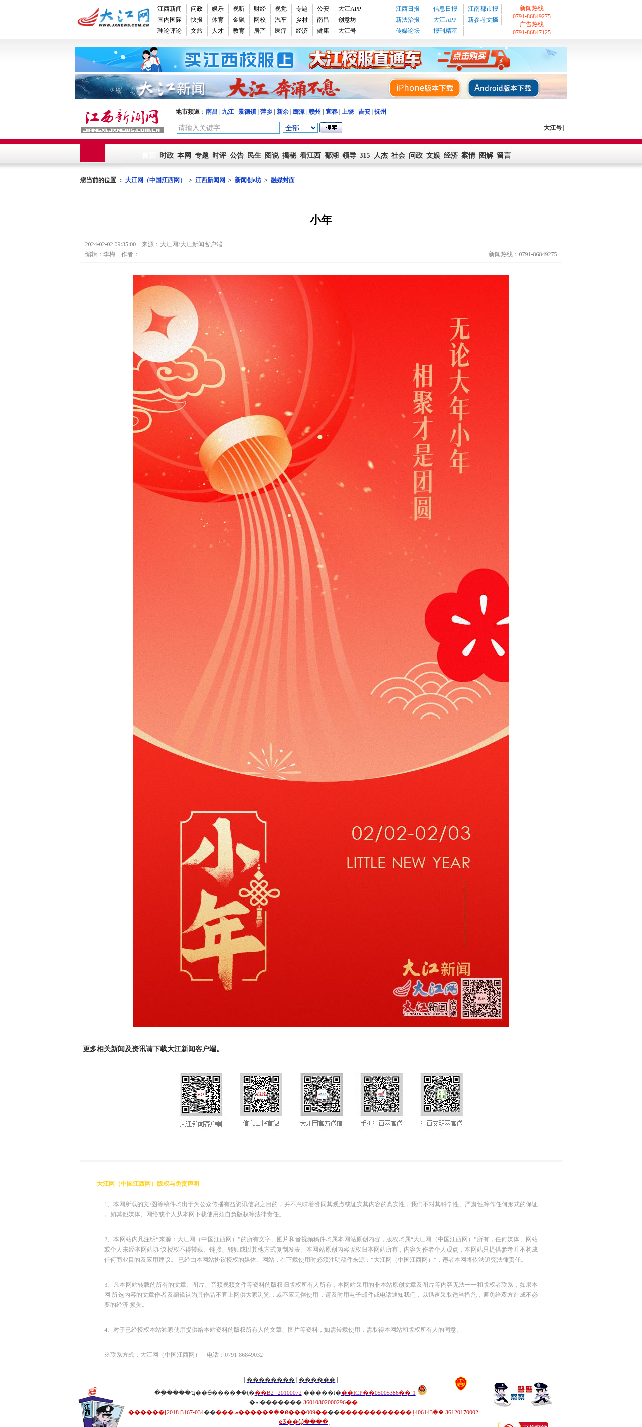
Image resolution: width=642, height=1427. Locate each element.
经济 (302, 30)
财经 (260, 8)
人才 (218, 30)
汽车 (281, 19)
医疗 (281, 30)
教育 (239, 30)
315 (365, 155)
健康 (323, 30)
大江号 (347, 30)
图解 (486, 155)
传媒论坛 (408, 30)
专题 (302, 8)
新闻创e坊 (248, 180)
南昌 (323, 19)
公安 (323, 8)
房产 (260, 30)
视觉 (281, 8)
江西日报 (408, 8)
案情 (468, 155)
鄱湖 (332, 155)
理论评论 (169, 30)
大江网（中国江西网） (155, 180)
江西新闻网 (210, 180)
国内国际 (169, 19)
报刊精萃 (445, 30)
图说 (272, 155)
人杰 (381, 155)
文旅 (197, 30)
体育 (218, 19)
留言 (504, 155)
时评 (219, 155)
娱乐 (218, 8)
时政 (166, 155)
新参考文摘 (483, 19)
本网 (184, 155)
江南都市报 (483, 8)
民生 (254, 155)
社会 (398, 155)
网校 (260, 19)
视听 (239, 8)
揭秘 (289, 155)
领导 (349, 155)
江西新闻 (169, 8)
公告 (237, 155)
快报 (197, 19)
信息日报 (445, 8)
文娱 (433, 155)
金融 (239, 19)
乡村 (302, 19)
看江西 (310, 155)
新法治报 (408, 19)
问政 (197, 8)
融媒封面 (283, 180)
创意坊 (347, 19)
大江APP (349, 8)
